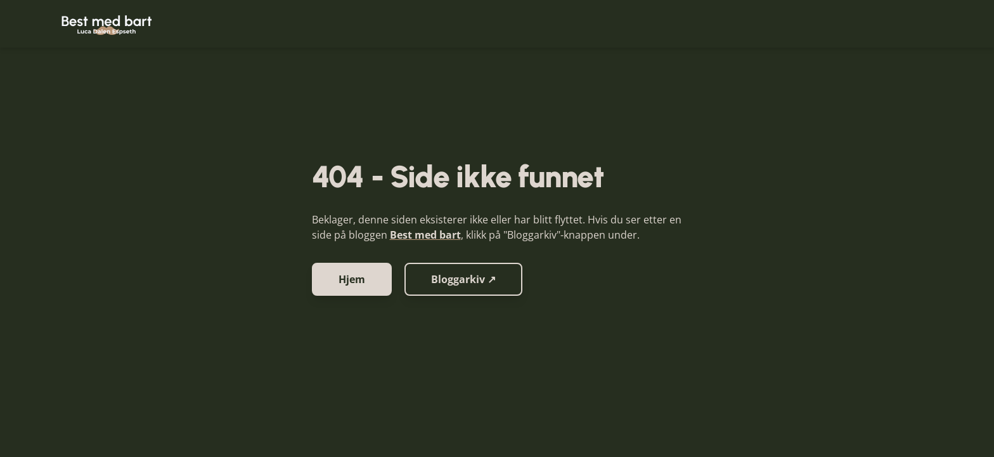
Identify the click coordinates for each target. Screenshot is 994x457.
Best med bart (425, 235)
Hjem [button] (352, 279)
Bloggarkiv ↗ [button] (463, 279)
